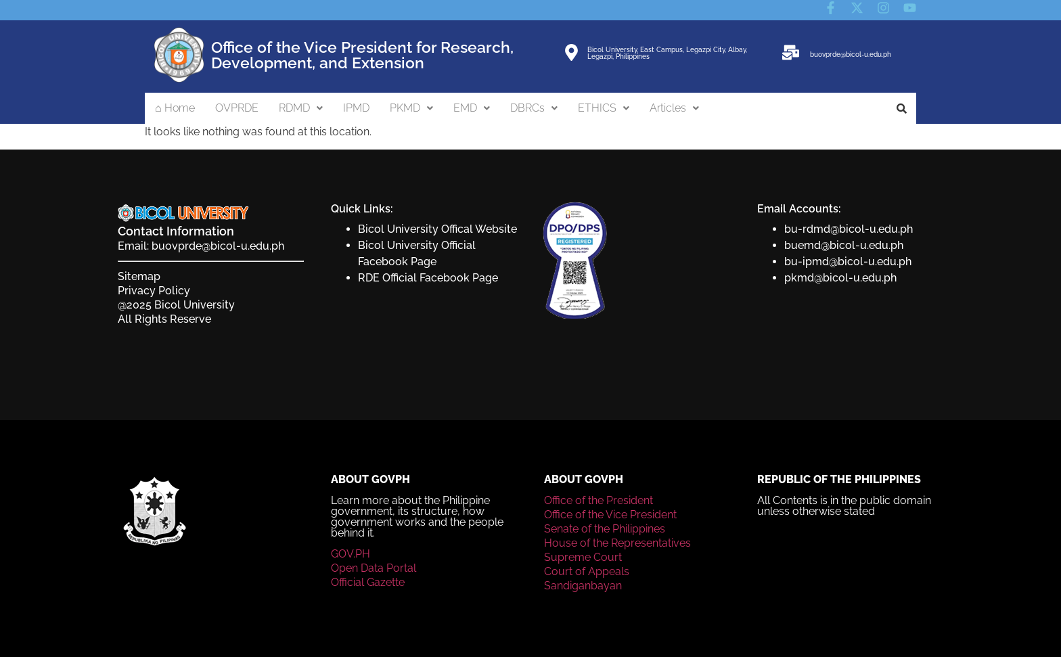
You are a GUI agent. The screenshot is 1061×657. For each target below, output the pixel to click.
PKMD (411, 107)
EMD (471, 107)
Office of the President (598, 500)
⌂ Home (175, 107)
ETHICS (603, 107)
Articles (674, 107)
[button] (301, 108)
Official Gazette (368, 582)
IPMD (356, 107)
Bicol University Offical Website (437, 229)
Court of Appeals (586, 571)
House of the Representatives (617, 543)
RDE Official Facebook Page (428, 277)
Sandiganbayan (583, 585)
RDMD (301, 107)
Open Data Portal (373, 568)
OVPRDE (236, 107)
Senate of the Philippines (604, 528)
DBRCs (534, 107)
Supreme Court (583, 557)
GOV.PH (350, 553)
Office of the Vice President (610, 514)
